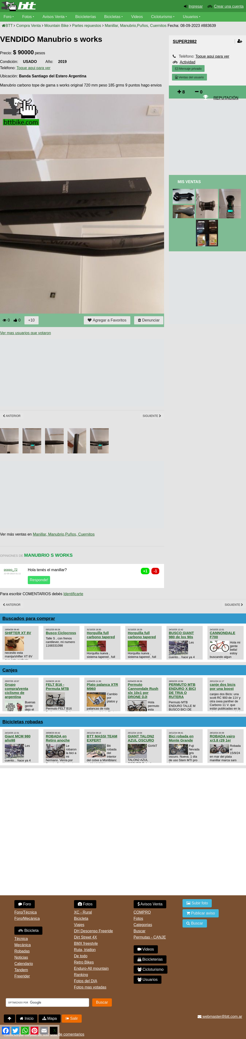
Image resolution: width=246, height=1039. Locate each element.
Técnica (21, 939)
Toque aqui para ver (33, 68)
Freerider (22, 976)
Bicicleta (28, 930)
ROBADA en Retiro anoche (58, 738)
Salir (72, 1018)
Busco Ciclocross (61, 633)
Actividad (187, 62)
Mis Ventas (189, 182)
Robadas (22, 951)
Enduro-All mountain (91, 968)
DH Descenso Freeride (93, 931)
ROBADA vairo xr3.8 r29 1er (222, 738)
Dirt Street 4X (85, 937)
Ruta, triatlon (85, 950)
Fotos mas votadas (90, 987)
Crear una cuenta (229, 6)
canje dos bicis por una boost (222, 686)
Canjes (9, 670)
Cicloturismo (161, 17)
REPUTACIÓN (225, 98)
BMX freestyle (86, 943)
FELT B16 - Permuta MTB (57, 686)
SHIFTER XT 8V (18, 633)
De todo (80, 956)
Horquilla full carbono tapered (101, 635)
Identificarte (73, 594)
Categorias (143, 925)
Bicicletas (113, 17)
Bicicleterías (85, 17)
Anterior (12, 416)
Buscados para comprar (28, 618)
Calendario (23, 964)
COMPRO (142, 912)
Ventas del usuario (189, 77)
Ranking (81, 975)
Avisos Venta (54, 17)
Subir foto (197, 903)
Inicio (27, 1018)
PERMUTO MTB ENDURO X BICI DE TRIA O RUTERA (182, 690)
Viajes (79, 925)
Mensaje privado (188, 68)
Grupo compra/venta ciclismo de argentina (16, 690)
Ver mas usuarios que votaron (25, 333)
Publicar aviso (200, 913)
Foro (7, 17)
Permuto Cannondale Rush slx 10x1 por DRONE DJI (143, 690)
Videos (137, 17)
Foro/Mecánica (27, 918)
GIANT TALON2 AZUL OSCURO (141, 738)
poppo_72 (10, 569)
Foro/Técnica (25, 912)
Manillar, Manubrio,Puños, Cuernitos (64, 534)
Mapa (49, 1018)
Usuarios (190, 17)
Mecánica (22, 945)
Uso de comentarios (67, 1034)
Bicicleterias (150, 959)
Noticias (21, 957)
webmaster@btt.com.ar (220, 1016)
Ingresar (196, 6)
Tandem (21, 970)
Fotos (27, 17)
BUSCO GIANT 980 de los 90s (181, 635)
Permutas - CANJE (150, 937)
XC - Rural (83, 912)
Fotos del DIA (85, 981)
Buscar (140, 931)
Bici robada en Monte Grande (181, 738)
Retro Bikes (84, 962)
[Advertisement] (87, 372)
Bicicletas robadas (22, 721)
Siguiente (152, 416)
